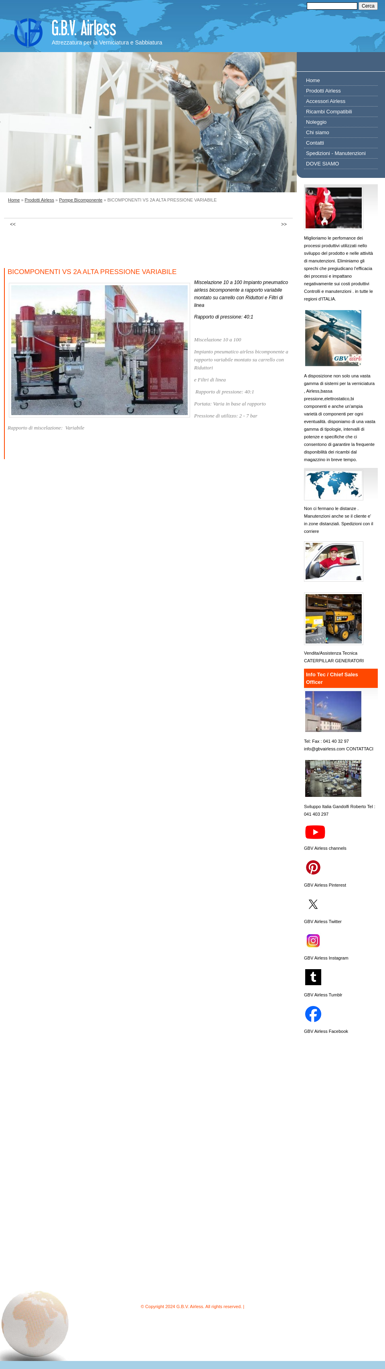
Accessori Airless (325, 101)
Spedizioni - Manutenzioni (336, 153)
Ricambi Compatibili (329, 112)
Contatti (315, 143)
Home (14, 200)
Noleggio (316, 122)
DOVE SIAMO (322, 164)
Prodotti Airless (39, 200)
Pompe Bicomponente (80, 200)
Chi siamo (317, 132)
